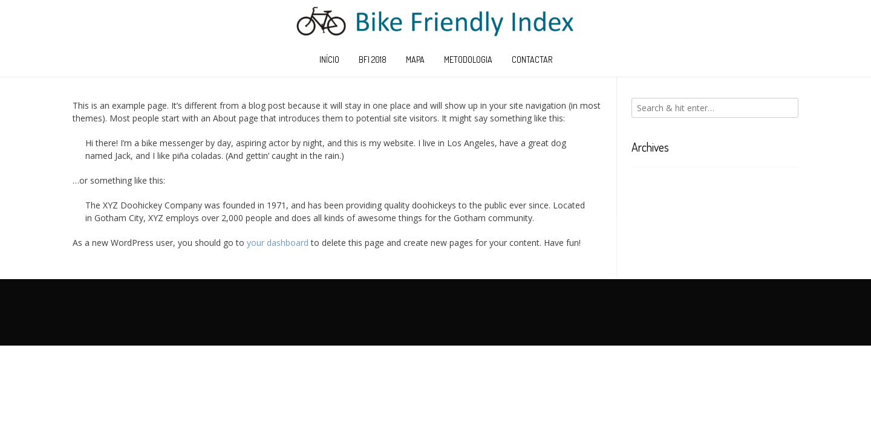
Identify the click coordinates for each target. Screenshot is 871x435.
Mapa (415, 59)
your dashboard (277, 242)
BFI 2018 (373, 59)
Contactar (532, 59)
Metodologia (468, 59)
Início (329, 59)
